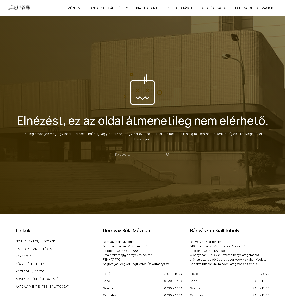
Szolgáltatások (178, 8)
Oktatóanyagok (214, 8)
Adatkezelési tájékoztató (37, 279)
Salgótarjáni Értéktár (35, 249)
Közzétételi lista (30, 264)
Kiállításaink (146, 8)
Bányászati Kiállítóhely (108, 8)
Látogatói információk (254, 8)
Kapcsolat (24, 256)
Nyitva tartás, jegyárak (35, 241)
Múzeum (74, 8)
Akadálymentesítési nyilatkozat (42, 286)
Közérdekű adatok (31, 271)
